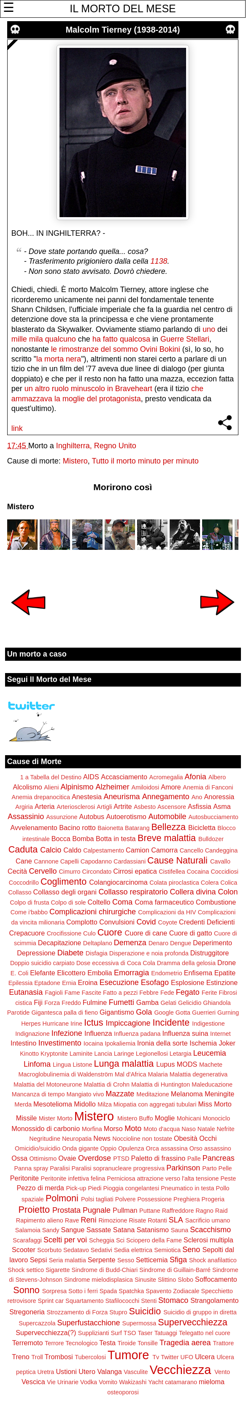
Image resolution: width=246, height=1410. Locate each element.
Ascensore (171, 806)
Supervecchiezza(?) (46, 1332)
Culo (89, 933)
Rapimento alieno (39, 1220)
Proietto (34, 1209)
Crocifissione (64, 933)
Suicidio (145, 1311)
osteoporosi (122, 1392)
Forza (52, 1002)
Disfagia (97, 953)
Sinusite (145, 1279)
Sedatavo (76, 1250)
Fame (72, 992)
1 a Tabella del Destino (50, 777)
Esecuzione (119, 982)
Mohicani (189, 1118)
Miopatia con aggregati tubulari (155, 1104)
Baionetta (110, 828)
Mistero (75, 461)
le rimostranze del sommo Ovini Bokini (115, 349)
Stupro (118, 1312)
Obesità (185, 1138)
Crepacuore (27, 933)
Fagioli (53, 992)
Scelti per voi (65, 1240)
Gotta (183, 1012)
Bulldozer (211, 839)
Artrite (123, 806)
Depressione (36, 953)
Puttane (149, 1210)
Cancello (191, 850)
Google (163, 1012)
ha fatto (105, 339)
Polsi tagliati (97, 1199)
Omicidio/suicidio (37, 1148)
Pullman (125, 1210)
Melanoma (187, 1094)
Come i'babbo (29, 912)
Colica (228, 882)
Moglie (165, 1118)
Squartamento (84, 1300)
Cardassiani (130, 861)
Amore (171, 787)
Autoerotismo (126, 816)
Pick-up (76, 1188)
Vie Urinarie (62, 1382)
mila (36, 339)
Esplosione (187, 982)
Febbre (149, 992)
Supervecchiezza (192, 1322)
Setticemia (152, 1260)
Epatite (224, 973)
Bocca (60, 838)
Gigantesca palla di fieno (64, 1012)
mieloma (211, 1381)
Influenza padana (137, 1033)
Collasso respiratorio (133, 892)
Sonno (26, 1290)
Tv (155, 1357)
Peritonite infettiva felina (73, 1178)
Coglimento (64, 881)
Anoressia (219, 796)
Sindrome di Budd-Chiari (105, 1270)
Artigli (104, 806)
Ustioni (66, 1371)
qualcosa (135, 339)
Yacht (155, 1382)
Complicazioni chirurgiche (92, 912)
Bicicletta (202, 827)
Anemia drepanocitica (41, 797)
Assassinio (26, 816)
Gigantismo (117, 1012)
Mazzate (119, 1094)
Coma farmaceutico (164, 902)
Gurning (228, 1012)
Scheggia (101, 1240)
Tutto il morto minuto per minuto (145, 461)
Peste (228, 1178)
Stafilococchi (122, 1300)
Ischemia (203, 1043)
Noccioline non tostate (142, 1138)
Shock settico (26, 1270)
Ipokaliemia (120, 1043)
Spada (108, 1291)
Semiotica (167, 1250)
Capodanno (96, 861)
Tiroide (127, 1343)
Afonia (195, 777)
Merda (23, 1104)
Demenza (130, 942)
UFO (187, 1357)
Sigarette (58, 1270)
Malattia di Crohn (107, 1084)
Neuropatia (77, 1138)
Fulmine (95, 1002)
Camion (137, 850)
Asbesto (145, 806)
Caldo (72, 850)
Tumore (128, 1355)
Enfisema (198, 973)
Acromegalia (166, 777)
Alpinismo (76, 787)
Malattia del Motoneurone (48, 1084)
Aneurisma (122, 796)
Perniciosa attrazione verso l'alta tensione (163, 1178)
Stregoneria (27, 1312)
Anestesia (87, 796)
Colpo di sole (68, 902)
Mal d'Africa (130, 1074)
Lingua (62, 1064)
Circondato (97, 871)
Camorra (164, 850)
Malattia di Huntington (160, 1084)
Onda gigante (80, 1148)
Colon (228, 892)
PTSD (121, 1158)
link (17, 428)
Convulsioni (117, 922)
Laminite (81, 1053)
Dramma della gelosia (186, 963)
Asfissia (199, 806)
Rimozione (112, 1220)
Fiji (38, 1002)
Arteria (45, 806)
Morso (113, 1128)
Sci (120, 1240)
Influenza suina (185, 1033)
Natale (206, 1129)
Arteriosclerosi (76, 806)
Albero (217, 777)
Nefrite (225, 1129)
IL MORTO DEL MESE (123, 8)
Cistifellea (172, 871)
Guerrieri (204, 1012)
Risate (137, 1220)
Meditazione (152, 1094)
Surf (116, 1333)
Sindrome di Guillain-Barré (175, 1270)
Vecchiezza (180, 1370)
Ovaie (67, 1158)
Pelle (225, 1168)
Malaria (158, 1074)
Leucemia (209, 1053)
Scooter (23, 1249)
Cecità (17, 871)
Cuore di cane (146, 933)
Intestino (23, 1043)
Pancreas (219, 1158)
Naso (188, 1129)
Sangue (73, 1229)
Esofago (155, 982)
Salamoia (28, 1230)
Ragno (204, 1210)
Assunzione (61, 817)
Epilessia (20, 983)
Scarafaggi (27, 1240)
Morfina (92, 1129)
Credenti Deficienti (207, 922)
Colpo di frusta (29, 902)
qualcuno (60, 339)
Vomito (108, 1382)
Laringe (124, 1053)
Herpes (31, 1023)
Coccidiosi (224, 871)
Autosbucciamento (213, 817)
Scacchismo (210, 1229)
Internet (220, 1033)
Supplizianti (93, 1333)
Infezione (66, 1033)
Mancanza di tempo (38, 1094)
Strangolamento (214, 1300)
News (101, 1138)
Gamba (147, 1002)
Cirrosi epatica (135, 871)
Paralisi (60, 1168)
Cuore (109, 932)
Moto (132, 1128)
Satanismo (153, 1229)
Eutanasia (26, 992)
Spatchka (131, 1291)
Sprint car (51, 1300)
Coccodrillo (24, 882)
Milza (104, 1104)
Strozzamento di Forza (77, 1312)
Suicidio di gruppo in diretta (200, 1312)
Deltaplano (97, 943)
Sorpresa (54, 1291)
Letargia (181, 1053)
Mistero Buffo (135, 1118)
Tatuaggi (165, 1333)
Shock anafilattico (213, 1260)
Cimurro (69, 871)
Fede (167, 992)
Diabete (70, 953)
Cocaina (198, 871)
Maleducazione (212, 1084)
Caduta (23, 849)
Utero (86, 1371)
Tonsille (148, 1343)
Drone (226, 962)
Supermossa (139, 1323)
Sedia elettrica (133, 1250)
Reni (88, 1220)
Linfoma (37, 1064)
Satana (124, 1229)
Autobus (91, 816)
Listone (82, 1064)
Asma (221, 806)
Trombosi (59, 1356)
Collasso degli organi (65, 892)
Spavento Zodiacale (172, 1291)
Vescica (33, 1381)
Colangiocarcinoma (118, 882)
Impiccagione (128, 1023)
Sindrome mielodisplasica (98, 1279)
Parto (209, 1168)
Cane (24, 861)
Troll (37, 1357)
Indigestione (208, 1023)
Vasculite (136, 1372)
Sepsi (38, 1260)
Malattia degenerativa (199, 1074)
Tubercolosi (90, 1357)
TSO (130, 1333)
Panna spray (31, 1168)
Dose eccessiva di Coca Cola (115, 963)
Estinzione (222, 982)
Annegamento (165, 796)
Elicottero (71, 973)
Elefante (42, 973)
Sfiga (178, 1259)
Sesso (125, 1260)
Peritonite (24, 1178)
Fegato (188, 992)
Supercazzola (37, 1323)
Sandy (50, 1230)
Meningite (219, 1094)
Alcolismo (27, 787)
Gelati (168, 1002)
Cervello (43, 871)
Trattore (223, 1343)
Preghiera (186, 1199)
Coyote (168, 922)
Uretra (45, 1372)
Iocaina (93, 1043)
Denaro (158, 943)
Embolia (99, 973)
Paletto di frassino (158, 1158)
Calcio (50, 850)
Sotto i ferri (83, 1291)
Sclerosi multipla (208, 1240)
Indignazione (32, 1033)
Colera (210, 882)
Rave (72, 1220)
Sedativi (101, 1250)
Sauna (180, 1230)
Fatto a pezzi (120, 992)
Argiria (24, 806)
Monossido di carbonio (45, 1128)
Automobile (167, 816)
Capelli (69, 861)
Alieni (51, 787)
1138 (158, 261)
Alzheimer (112, 787)
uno (209, 329)
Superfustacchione (88, 1323)
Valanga (109, 1371)
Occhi (207, 1138)
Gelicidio (189, 1002)
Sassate (99, 1229)
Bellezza (168, 827)
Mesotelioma (52, 1104)
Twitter (169, 1357)
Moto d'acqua (161, 1129)
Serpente (102, 1260)
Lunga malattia (124, 1063)
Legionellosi (152, 1053)
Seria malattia (67, 1260)
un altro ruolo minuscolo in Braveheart (88, 388)
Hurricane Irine (62, 1023)
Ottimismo (43, 1158)
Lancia (103, 1053)
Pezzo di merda (40, 1188)
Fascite (91, 992)
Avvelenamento (33, 827)
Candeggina (221, 850)
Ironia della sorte (162, 1043)
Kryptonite (54, 1053)
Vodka (88, 1382)
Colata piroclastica (174, 882)
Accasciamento (124, 777)
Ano (197, 797)
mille (19, 339)
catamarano (181, 1382)
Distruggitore (209, 953)
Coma (122, 902)
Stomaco (173, 1300)
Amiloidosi (145, 787)
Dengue (180, 943)
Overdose (94, 1158)
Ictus (93, 1022)
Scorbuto (49, 1250)
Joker (227, 1043)
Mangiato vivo (85, 1094)
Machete (210, 1064)
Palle (194, 1158)
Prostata (66, 1210)
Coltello (99, 902)
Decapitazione (59, 942)
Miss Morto (215, 1104)
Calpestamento (103, 850)
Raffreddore (178, 1210)
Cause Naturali (177, 860)
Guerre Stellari (184, 339)
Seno (191, 1249)
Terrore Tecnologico (71, 1343)
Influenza (98, 1033)
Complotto (81, 922)
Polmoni (62, 1198)
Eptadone (47, 983)
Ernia (69, 983)
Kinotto (29, 1053)
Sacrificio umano (207, 1220)
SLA (176, 1220)
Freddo (71, 1002)
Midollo (84, 1104)
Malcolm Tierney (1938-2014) (122, 29)
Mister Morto (56, 1118)
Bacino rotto (77, 827)
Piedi (94, 1188)
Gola (144, 1012)
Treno (21, 1356)
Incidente (171, 1022)
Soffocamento (216, 1279)
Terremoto (27, 1343)
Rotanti (157, 1220)
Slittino (167, 1279)
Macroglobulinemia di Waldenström (66, 1074)
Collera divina (193, 892)
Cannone (46, 861)
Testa (107, 1343)
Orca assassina (167, 1148)
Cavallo (220, 861)
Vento (222, 1372)
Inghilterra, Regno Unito (96, 445)
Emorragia (131, 973)
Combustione (216, 902)
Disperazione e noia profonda (149, 953)
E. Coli (19, 973)
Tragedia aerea (185, 1342)
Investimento (59, 1043)
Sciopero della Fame (154, 1240)
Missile (26, 1118)
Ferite (209, 992)
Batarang (137, 828)
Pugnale (97, 1210)
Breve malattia (167, 838)
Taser (145, 1333)
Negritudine (44, 1138)
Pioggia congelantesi (131, 1188)
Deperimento (212, 942)
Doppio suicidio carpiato (42, 963)
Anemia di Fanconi (208, 787)
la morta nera (58, 359)
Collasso (19, 892)
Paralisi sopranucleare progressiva (118, 1168)
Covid (146, 922)
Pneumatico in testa (187, 1188)
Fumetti (121, 1002)
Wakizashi (132, 1382)
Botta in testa (116, 838)
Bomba (83, 838)
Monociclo (216, 1118)
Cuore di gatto (190, 933)
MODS (187, 1064)
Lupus (165, 1064)
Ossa (19, 1158)
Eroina (87, 982)
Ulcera (205, 1356)
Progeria (213, 1199)
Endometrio (166, 973)
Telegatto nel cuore (204, 1333)
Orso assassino (210, 1148)
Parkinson (183, 1168)
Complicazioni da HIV (167, 912)
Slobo (185, 1279)
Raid (221, 1210)
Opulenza (131, 1148)
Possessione (154, 1199)
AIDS (91, 777)
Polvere (125, 1199)
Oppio (108, 1148)
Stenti (149, 1300)
